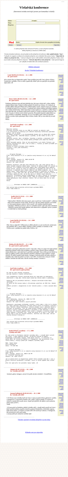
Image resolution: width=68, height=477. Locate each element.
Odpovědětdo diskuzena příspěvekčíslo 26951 (60, 240)
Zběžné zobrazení (34, 70)
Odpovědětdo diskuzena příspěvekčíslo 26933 (60, 131)
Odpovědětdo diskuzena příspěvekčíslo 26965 (60, 216)
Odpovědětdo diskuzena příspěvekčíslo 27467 (60, 430)
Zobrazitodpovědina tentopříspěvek (61, 90)
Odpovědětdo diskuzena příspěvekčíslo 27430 (60, 361)
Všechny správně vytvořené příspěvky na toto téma (34, 452)
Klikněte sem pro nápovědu (34, 465)
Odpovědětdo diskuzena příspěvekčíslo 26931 (60, 82)
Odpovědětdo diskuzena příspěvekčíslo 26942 (60, 288)
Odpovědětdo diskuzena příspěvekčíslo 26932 (60, 106)
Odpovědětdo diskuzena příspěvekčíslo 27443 (60, 406)
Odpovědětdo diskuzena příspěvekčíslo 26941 (60, 264)
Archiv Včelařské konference (34, 73)
